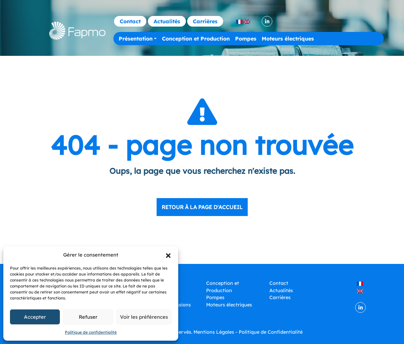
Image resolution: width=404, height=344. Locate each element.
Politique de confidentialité (91, 332)
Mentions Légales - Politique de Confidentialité (248, 332)
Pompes (245, 38)
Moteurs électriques (288, 38)
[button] (168, 255)
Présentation (136, 38)
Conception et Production (196, 38)
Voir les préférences (144, 317)
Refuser (88, 317)
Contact (130, 21)
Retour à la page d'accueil (202, 207)
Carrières (205, 21)
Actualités (167, 21)
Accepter (35, 317)
